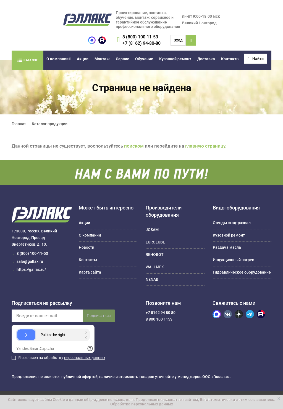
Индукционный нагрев (233, 260)
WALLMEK (155, 267)
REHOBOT (155, 254)
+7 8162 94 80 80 (160, 312)
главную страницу (205, 146)
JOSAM (152, 229)
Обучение (144, 59)
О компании (58, 59)
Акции (82, 59)
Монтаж (102, 59)
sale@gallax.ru (30, 261)
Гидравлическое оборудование (242, 272)
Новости (86, 247)
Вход (178, 40)
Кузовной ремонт (175, 59)
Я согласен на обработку (61, 357)
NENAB (152, 279)
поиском (134, 146)
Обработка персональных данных (141, 404)
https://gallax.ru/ (31, 269)
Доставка (206, 59)
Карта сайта (90, 272)
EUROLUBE (155, 242)
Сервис (122, 59)
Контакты (230, 59)
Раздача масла (227, 247)
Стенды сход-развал (232, 223)
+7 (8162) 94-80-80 (141, 43)
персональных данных (84, 357)
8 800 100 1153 (159, 319)
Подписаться (99, 315)
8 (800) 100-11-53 (140, 37)
